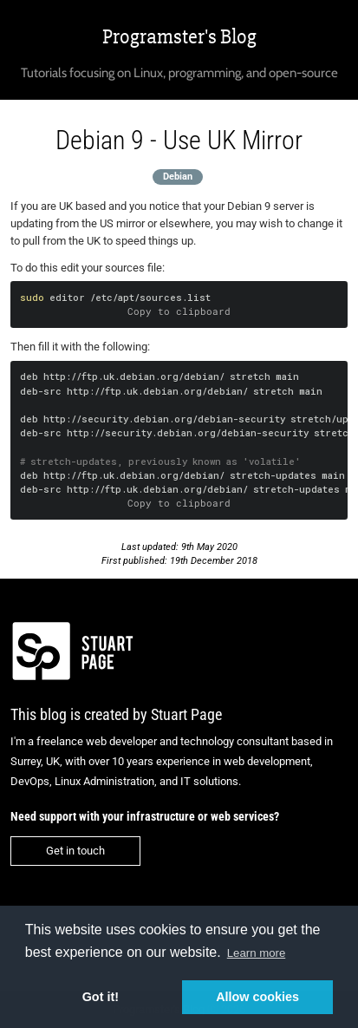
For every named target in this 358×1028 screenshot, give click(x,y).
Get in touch (75, 850)
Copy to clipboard (179, 311)
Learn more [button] (256, 952)
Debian (177, 176)
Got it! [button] (100, 997)
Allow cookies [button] (257, 997)
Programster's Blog (179, 36)
